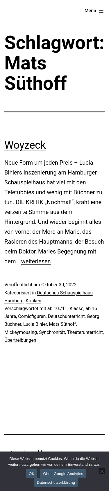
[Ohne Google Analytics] (102, 471)
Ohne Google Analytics (63, 474)
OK (31, 474)
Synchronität (52, 332)
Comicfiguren (32, 316)
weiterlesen (36, 261)
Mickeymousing (20, 332)
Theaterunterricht (85, 332)
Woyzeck (25, 145)
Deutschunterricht (66, 316)
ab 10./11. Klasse (65, 308)
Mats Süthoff (62, 324)
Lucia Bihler (35, 324)
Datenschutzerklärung (56, 482)
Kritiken (33, 300)
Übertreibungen (20, 340)
